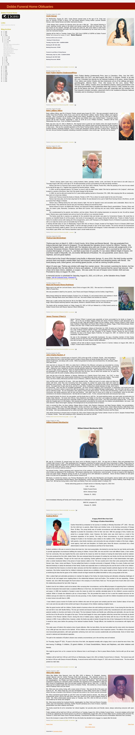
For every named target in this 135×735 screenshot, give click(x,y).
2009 (4, 81)
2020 (4, 66)
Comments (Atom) (57, 731)
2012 (4, 77)
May (5, 59)
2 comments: (71, 142)
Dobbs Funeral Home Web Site (8, 25)
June (5, 58)
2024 (4, 31)
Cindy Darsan (51, 16)
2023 (4, 32)
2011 (4, 78)
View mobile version (90, 727)
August (5, 41)
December (6, 36)
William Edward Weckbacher (57, 422)
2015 (4, 73)
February (6, 63)
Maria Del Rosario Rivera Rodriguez (60, 285)
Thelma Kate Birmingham (56, 238)
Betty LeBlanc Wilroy (54, 110)
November (6, 38)
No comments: (72, 67)
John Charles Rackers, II (55, 355)
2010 (4, 79)
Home (90, 724)
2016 (4, 71)
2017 (4, 70)
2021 (4, 35)
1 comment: (71, 104)
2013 (4, 75)
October (5, 39)
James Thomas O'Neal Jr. (56, 316)
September (6, 40)
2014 (4, 74)
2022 (4, 34)
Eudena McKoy (52, 516)
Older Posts (131, 724)
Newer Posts (49, 724)
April (5, 60)
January (5, 64)
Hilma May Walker (53, 673)
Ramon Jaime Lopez (54, 148)
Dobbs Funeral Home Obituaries (30, 6)
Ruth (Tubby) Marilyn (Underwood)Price (61, 73)
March (5, 62)
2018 (4, 68)
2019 (4, 67)
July (5, 57)
